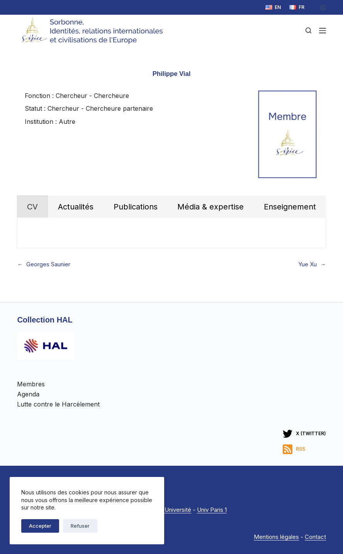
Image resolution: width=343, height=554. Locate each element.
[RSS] (304, 449)
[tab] (32, 207)
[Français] (296, 7)
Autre (67, 121)
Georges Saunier (48, 264)
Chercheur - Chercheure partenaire (100, 108)
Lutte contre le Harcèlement (58, 404)
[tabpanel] (171, 233)
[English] (273, 7)
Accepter (40, 526)
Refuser (80, 526)
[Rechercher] (308, 30)
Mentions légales (276, 536)
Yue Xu (307, 264)
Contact (315, 536)
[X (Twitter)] (304, 434)
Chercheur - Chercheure (92, 95)
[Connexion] (323, 7)
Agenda (28, 394)
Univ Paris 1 (212, 509)
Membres (31, 384)
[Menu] (322, 30)
